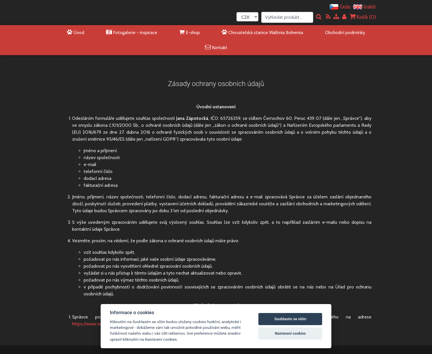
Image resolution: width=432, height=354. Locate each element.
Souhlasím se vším (290, 319)
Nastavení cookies (290, 333)
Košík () (363, 17)
